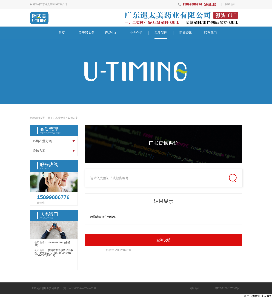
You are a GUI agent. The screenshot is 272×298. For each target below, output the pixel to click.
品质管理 (60, 118)
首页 (62, 32)
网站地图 (230, 4)
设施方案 (73, 118)
